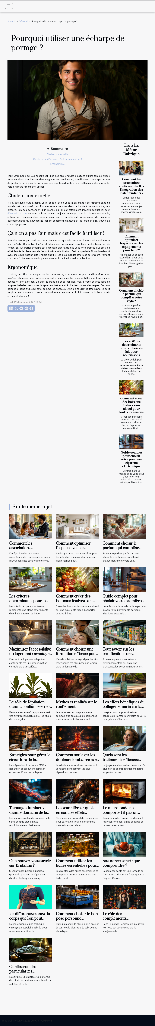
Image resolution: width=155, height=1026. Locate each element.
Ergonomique (57, 163)
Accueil (11, 21)
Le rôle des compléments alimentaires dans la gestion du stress (120, 921)
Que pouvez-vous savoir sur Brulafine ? (30, 863)
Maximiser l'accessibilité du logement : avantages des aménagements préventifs (30, 656)
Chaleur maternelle (57, 154)
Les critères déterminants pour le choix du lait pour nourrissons (131, 348)
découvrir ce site (17, 213)
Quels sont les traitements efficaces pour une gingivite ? (121, 760)
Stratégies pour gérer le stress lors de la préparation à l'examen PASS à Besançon (29, 762)
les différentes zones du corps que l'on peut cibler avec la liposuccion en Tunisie (29, 921)
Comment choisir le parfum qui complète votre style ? (131, 296)
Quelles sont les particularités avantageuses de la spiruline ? (25, 973)
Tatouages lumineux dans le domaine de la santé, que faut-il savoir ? (30, 813)
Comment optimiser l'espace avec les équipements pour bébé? (131, 243)
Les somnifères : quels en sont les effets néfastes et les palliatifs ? (77, 813)
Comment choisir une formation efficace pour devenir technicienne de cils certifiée (77, 656)
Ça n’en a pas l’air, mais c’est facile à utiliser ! (57, 159)
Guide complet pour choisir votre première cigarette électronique (131, 459)
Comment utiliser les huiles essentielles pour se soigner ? (76, 866)
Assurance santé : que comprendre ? (121, 863)
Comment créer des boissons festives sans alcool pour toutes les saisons (131, 405)
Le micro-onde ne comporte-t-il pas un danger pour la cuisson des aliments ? (122, 815)
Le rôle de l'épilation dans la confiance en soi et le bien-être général (30, 707)
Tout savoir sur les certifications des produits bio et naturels (123, 654)
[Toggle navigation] (9, 6)
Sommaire (59, 148)
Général (23, 21)
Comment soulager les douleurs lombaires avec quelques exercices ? (77, 760)
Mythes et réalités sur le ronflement (76, 704)
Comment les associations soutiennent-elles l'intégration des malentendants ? (131, 186)
